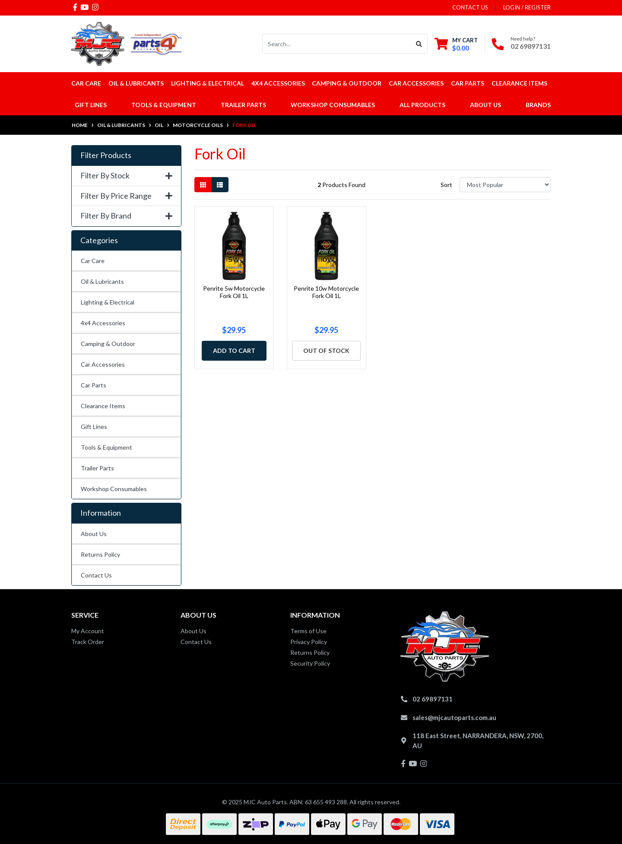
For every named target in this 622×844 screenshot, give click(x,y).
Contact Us (96, 575)
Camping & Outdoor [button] (346, 83)
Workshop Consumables (114, 488)
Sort (446, 184)
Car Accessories (103, 364)
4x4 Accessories (103, 323)
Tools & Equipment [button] (163, 104)
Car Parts (93, 385)
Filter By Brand (126, 215)
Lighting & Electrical (107, 302)
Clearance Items (519, 83)
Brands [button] (538, 104)
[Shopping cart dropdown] (456, 44)
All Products (422, 104)
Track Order (87, 641)
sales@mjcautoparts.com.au (454, 717)
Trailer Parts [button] (243, 104)
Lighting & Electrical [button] (207, 83)
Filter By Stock (126, 175)
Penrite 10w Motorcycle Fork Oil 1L (326, 292)
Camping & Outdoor (108, 343)
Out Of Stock (326, 350)
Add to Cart (234, 350)
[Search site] (419, 44)
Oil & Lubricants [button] (136, 83)
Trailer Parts (97, 468)
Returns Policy (100, 554)
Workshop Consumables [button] (333, 104)
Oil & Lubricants (102, 281)
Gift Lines (91, 104)
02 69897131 (531, 46)
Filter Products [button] (105, 155)
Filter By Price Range (126, 195)
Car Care (93, 260)
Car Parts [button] (467, 83)
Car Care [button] (86, 83)
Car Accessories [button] (416, 83)
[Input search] (336, 44)
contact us (470, 7)
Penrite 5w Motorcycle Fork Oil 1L (234, 292)
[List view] (219, 184)
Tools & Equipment (106, 447)
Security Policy (310, 663)
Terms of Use (308, 631)
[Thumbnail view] (203, 184)
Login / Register (527, 7)
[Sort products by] (505, 184)
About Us (485, 104)
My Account (87, 631)
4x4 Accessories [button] (278, 83)
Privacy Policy (308, 641)
